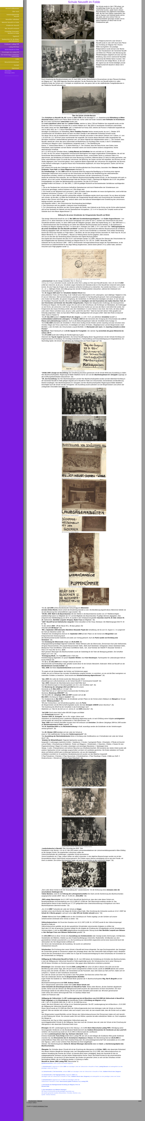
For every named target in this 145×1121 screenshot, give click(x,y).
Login (139, 1101)
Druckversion (32, 1101)
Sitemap (39, 1101)
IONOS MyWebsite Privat (40, 1106)
